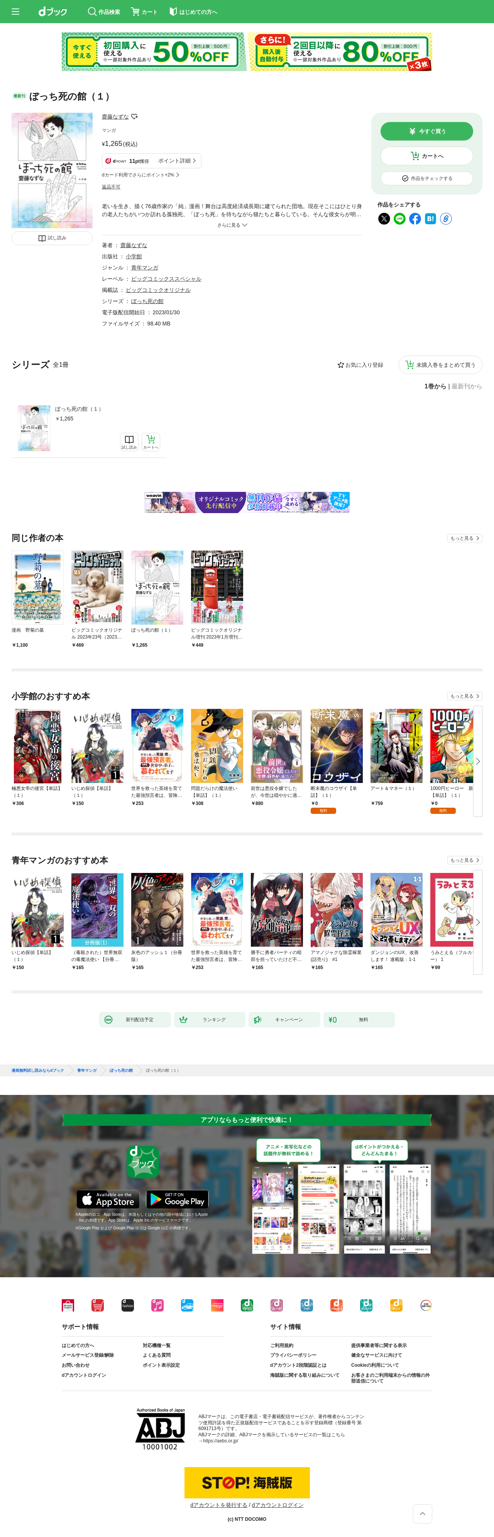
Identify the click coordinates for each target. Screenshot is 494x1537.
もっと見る (462, 538)
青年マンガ (144, 267)
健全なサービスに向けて (376, 1355)
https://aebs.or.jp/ (220, 1441)
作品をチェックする (432, 178)
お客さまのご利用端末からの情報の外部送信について (390, 1378)
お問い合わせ (76, 1365)
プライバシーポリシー (293, 1355)
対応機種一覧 (157, 1345)
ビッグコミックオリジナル (158, 290)
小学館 (134, 256)
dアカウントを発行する (218, 1505)
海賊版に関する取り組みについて (305, 1375)
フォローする (134, 116)
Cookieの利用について (375, 1365)
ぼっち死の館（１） (79, 409)
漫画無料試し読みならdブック (38, 1071)
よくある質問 (157, 1355)
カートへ (432, 156)
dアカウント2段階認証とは (298, 1365)
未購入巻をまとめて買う (446, 365)
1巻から (436, 386)
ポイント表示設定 (161, 1365)
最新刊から (467, 386)
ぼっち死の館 (147, 301)
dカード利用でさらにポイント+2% (138, 175)
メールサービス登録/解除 (88, 1355)
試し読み (57, 238)
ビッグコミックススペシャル (166, 279)
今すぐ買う (432, 131)
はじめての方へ (78, 1345)
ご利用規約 (281, 1345)
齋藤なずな (115, 117)
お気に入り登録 (364, 365)
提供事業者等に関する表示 (379, 1345)
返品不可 (111, 187)
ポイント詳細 (174, 161)
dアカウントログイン (84, 1375)
